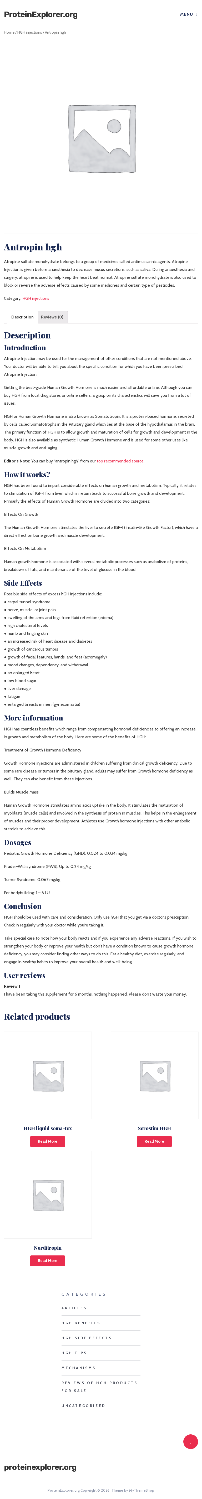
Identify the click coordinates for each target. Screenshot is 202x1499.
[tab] (22, 317)
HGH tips (74, 1353)
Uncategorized (84, 1406)
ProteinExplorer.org (41, 14)
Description (22, 317)
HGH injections (29, 32)
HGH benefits (81, 1323)
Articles (74, 1308)
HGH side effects (87, 1338)
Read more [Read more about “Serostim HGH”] (154, 1141)
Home (9, 32)
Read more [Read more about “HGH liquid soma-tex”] (47, 1141)
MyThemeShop (141, 1490)
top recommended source (120, 461)
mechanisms (79, 1368)
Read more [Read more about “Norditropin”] (47, 1260)
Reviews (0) (52, 317)
